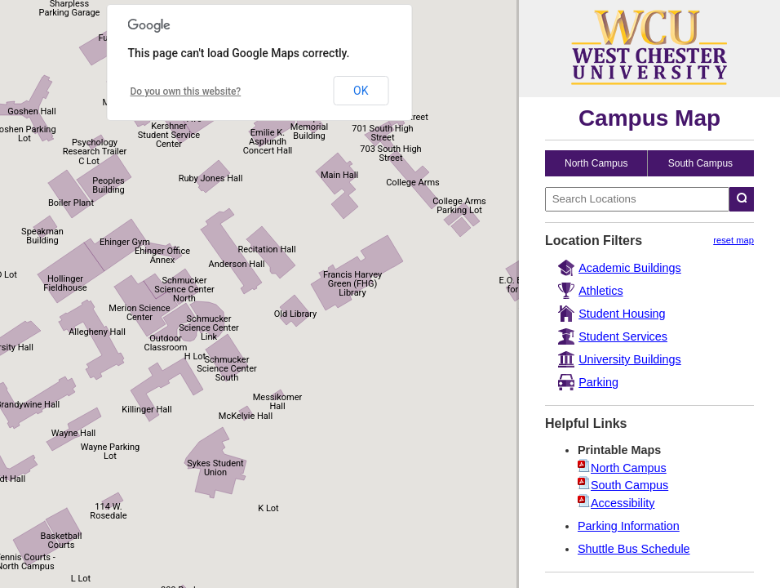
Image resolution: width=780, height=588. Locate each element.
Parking (598, 382)
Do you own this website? (186, 91)
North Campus (596, 163)
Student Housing (621, 313)
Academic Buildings (629, 267)
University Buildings (629, 359)
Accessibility (622, 503)
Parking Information (629, 525)
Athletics (600, 290)
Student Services (622, 336)
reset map (733, 240)
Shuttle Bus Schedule (634, 548)
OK (360, 90)
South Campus (700, 163)
